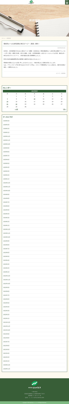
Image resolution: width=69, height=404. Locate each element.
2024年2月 (6, 221)
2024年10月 (6, 190)
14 (7, 101)
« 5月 (16, 109)
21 (7, 104)
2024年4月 (6, 214)
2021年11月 (6, 326)
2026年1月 (6, 132)
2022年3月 (6, 310)
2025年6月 (6, 159)
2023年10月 (6, 237)
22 (16, 104)
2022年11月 (6, 279)
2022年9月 (6, 287)
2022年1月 (6, 318)
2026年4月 (6, 121)
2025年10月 (6, 144)
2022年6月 (6, 299)
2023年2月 (6, 268)
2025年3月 (6, 171)
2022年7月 (6, 295)
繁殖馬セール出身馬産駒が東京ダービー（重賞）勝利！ (22, 44)
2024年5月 (6, 210)
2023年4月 (6, 260)
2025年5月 (6, 163)
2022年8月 (6, 291)
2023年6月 (6, 252)
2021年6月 (6, 345)
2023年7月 (6, 248)
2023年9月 (6, 241)
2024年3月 (6, 217)
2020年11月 (6, 369)
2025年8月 (6, 151)
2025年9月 (6, 148)
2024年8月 (6, 198)
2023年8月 (6, 245)
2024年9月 (6, 194)
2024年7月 (6, 202)
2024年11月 (6, 186)
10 (34, 99)
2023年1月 (6, 272)
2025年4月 (6, 167)
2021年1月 (6, 361)
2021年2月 (6, 357)
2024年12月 (6, 183)
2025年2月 (6, 175)
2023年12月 (6, 229)
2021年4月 (6, 353)
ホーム (3, 38)
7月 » (64, 109)
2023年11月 (6, 233)
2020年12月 (6, 365)
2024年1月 (6, 225)
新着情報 (63, 73)
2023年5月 (6, 256)
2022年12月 (6, 276)
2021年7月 (6, 341)
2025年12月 (6, 136)
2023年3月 (6, 264)
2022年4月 (6, 306)
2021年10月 (6, 330)
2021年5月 (6, 349)
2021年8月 (6, 338)
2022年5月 (6, 303)
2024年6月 (6, 206)
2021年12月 (6, 322)
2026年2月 (6, 128)
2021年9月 (6, 334)
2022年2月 (6, 314)
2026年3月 (6, 124)
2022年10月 (6, 283)
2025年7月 (6, 155)
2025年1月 (6, 179)
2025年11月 (6, 140)
